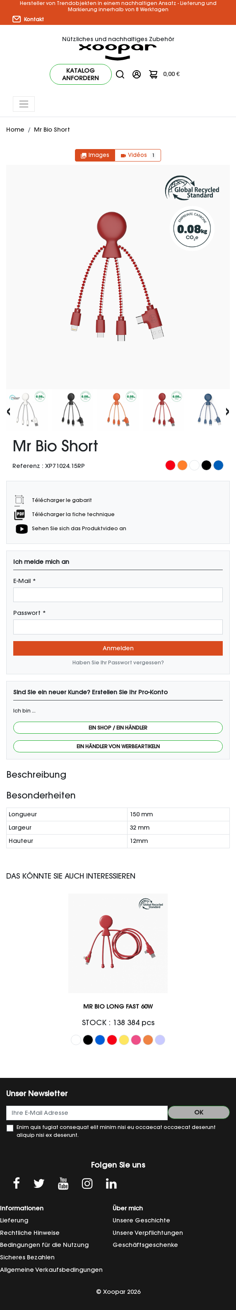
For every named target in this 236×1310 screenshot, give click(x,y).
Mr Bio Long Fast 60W (118, 1006)
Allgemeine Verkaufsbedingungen (51, 1269)
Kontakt (28, 19)
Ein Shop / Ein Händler (118, 728)
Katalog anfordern (80, 74)
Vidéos (138, 155)
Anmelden (118, 648)
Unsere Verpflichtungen (148, 1233)
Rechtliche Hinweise (30, 1233)
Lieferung (14, 1220)
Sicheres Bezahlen (27, 1257)
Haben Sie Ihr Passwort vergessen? (118, 662)
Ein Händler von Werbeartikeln (118, 746)
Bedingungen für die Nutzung (44, 1245)
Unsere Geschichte (141, 1220)
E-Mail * (24, 581)
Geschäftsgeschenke (145, 1245)
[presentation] (8, 410)
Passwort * (29, 613)
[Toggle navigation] (24, 104)
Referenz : (27, 466)
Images (94, 155)
